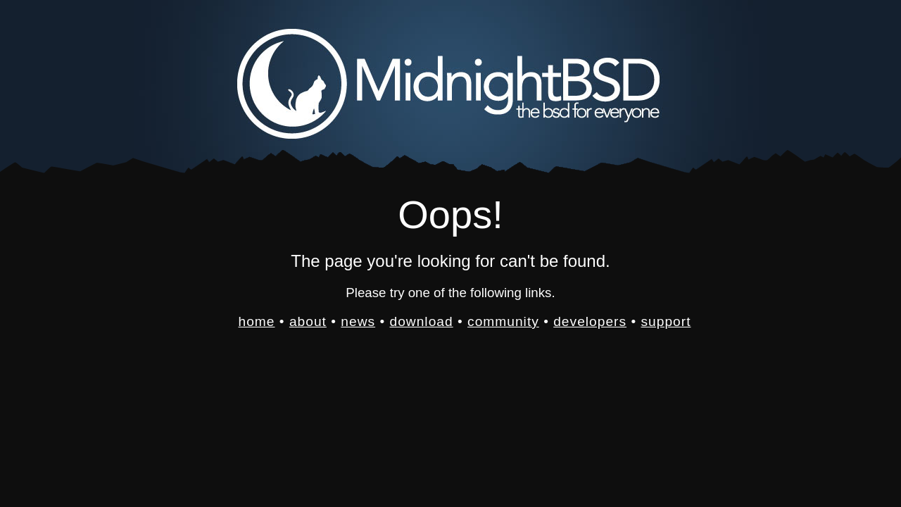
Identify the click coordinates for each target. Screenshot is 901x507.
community (503, 321)
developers (589, 321)
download (421, 321)
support (666, 321)
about (308, 321)
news (358, 321)
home (257, 321)
